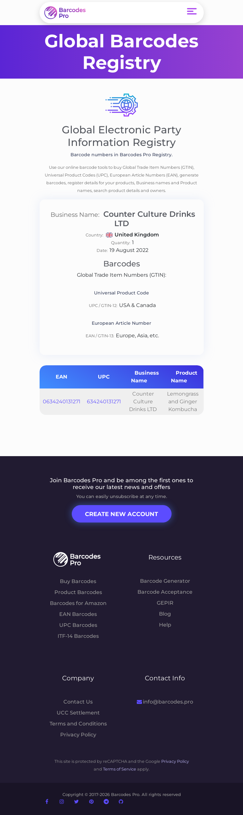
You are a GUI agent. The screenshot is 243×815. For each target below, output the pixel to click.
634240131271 (104, 401)
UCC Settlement (78, 713)
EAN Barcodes (78, 614)
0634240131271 (61, 401)
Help (165, 625)
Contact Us (78, 702)
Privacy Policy (78, 735)
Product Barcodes (78, 592)
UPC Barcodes (78, 625)
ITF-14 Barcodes (78, 636)
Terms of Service (119, 769)
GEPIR (165, 603)
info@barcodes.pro (165, 702)
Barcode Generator (165, 581)
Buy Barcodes (78, 581)
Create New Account (121, 514)
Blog (165, 614)
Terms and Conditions (78, 724)
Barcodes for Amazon (78, 603)
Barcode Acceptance (164, 592)
